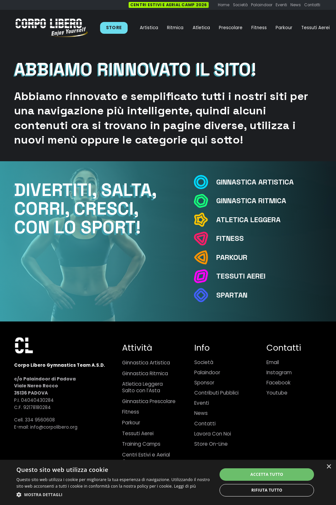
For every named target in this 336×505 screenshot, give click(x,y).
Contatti (205, 423)
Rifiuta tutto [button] (267, 490)
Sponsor (204, 382)
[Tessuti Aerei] (204, 276)
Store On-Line (211, 443)
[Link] (51, 28)
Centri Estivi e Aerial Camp (146, 458)
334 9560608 (40, 420)
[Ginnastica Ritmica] (204, 201)
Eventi (201, 402)
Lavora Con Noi (212, 433)
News (201, 413)
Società (203, 362)
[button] (113, 495)
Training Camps (141, 443)
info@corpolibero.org (53, 427)
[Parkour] (204, 257)
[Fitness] (204, 239)
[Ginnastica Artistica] (204, 182)
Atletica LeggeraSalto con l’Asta (142, 387)
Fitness (130, 411)
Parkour (131, 422)
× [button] (328, 466)
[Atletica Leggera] (204, 220)
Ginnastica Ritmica (145, 373)
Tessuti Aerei (138, 433)
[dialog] (168, 482)
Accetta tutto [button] (266, 474)
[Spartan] (204, 295)
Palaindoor (207, 372)
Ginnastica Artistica (146, 362)
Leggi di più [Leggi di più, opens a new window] (185, 486)
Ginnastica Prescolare (149, 401)
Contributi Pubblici (216, 392)
